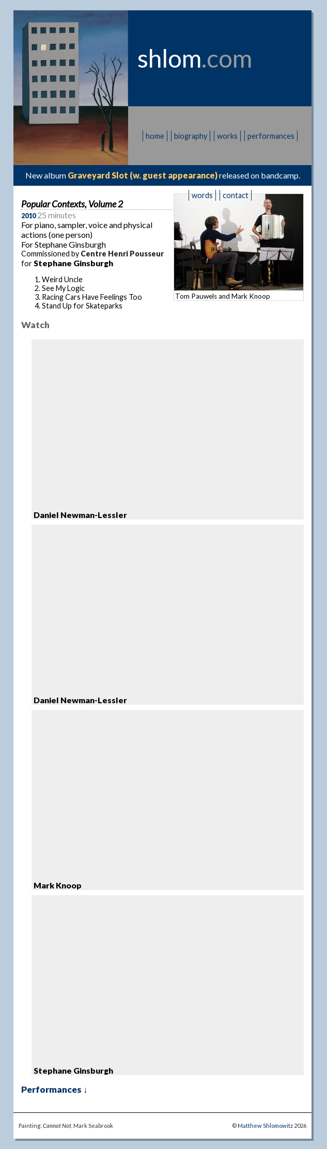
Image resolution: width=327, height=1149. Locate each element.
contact (235, 195)
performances (270, 136)
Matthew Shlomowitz (265, 1125)
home (155, 136)
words (202, 195)
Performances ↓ (54, 1089)
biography (190, 136)
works (227, 136)
